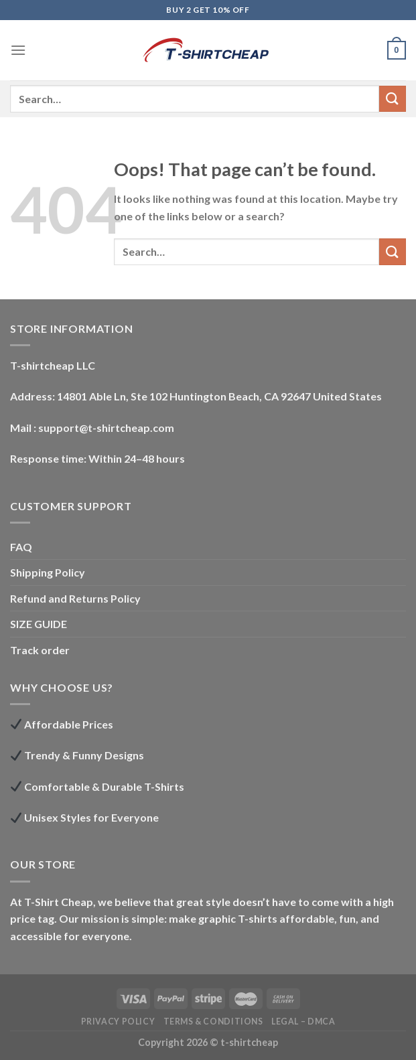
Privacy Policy (118, 1021)
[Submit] (392, 99)
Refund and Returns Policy (75, 598)
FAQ (21, 546)
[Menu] (18, 49)
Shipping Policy (47, 572)
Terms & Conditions (213, 1021)
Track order (40, 649)
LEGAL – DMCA (303, 1021)
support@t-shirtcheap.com (106, 427)
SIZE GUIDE (38, 623)
